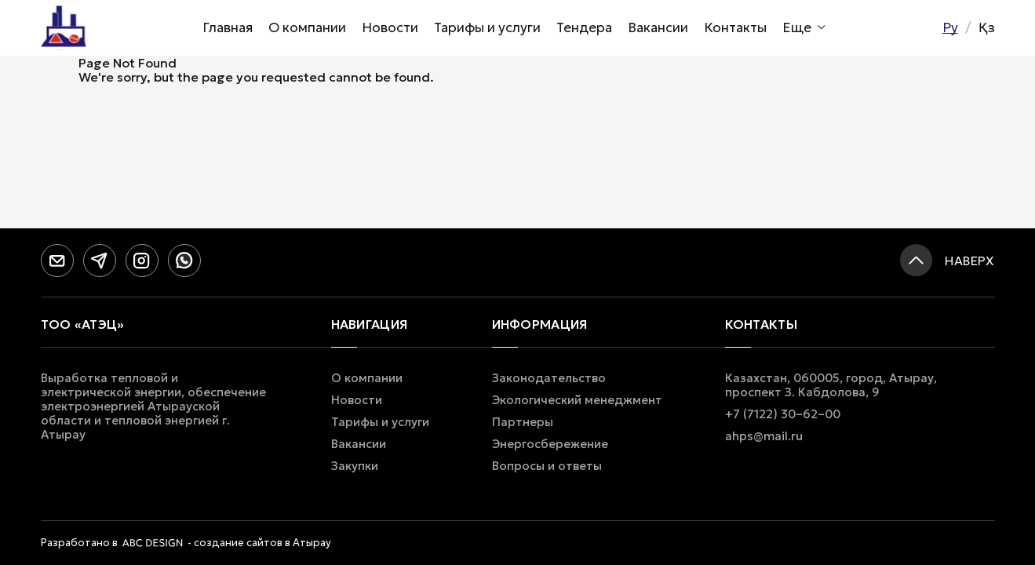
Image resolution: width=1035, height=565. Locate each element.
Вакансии (658, 27)
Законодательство (549, 378)
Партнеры (522, 422)
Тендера (584, 27)
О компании (307, 27)
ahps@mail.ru (764, 436)
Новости (390, 27)
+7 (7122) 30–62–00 (782, 414)
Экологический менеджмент (577, 400)
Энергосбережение (550, 444)
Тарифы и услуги (487, 27)
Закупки (354, 466)
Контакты (735, 27)
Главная (227, 27)
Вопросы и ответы (547, 466)
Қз (987, 27)
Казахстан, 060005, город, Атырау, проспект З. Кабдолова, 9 (831, 385)
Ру (950, 27)
